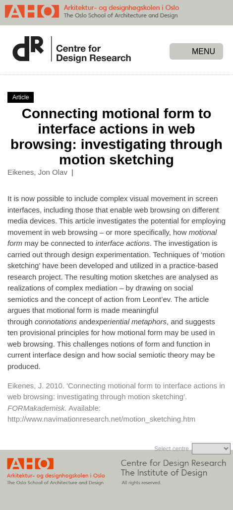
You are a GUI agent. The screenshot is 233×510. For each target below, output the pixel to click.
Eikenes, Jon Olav (37, 172)
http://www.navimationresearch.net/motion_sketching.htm (101, 419)
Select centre (171, 448)
